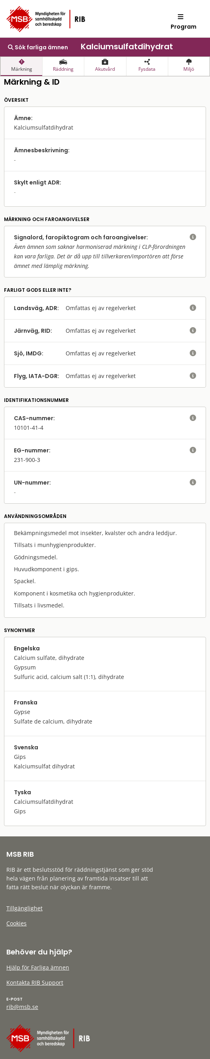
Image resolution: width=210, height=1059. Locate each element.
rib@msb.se (22, 1007)
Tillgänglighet (24, 908)
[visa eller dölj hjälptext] (193, 237)
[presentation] (21, 66)
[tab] (21, 66)
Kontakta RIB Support (34, 982)
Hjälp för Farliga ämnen (37, 967)
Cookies (16, 923)
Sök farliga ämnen (38, 47)
